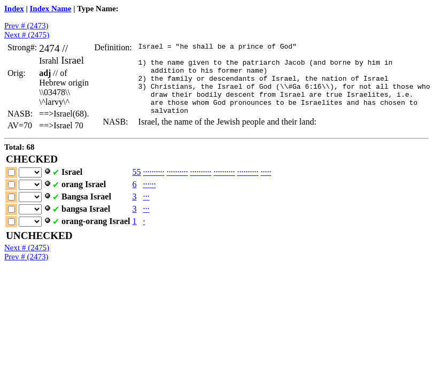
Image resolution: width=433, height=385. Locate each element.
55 (136, 182)
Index (14, 8)
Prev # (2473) (26, 25)
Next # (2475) (26, 34)
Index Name (51, 8)
